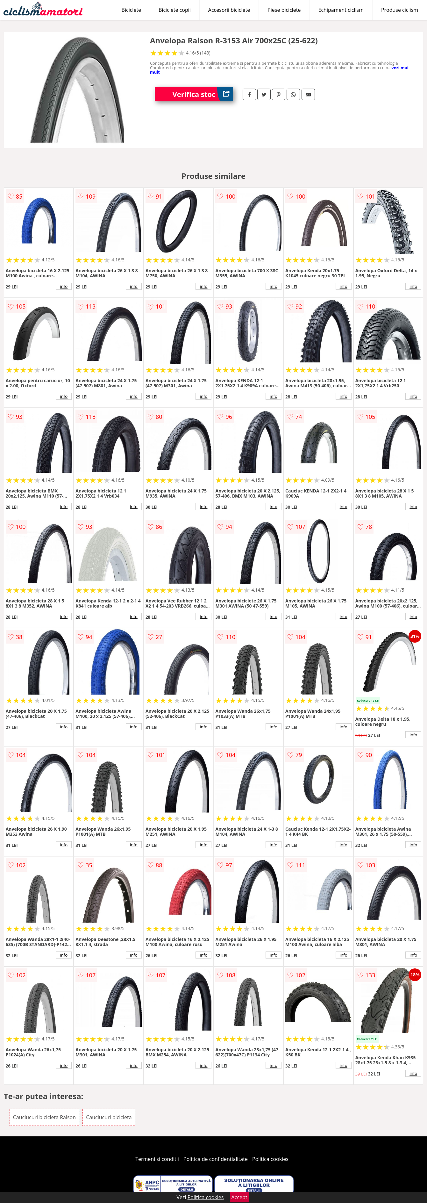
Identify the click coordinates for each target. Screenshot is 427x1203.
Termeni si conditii (157, 1159)
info (64, 286)
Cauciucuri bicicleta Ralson (44, 1117)
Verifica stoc (202, 94)
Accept (239, 1197)
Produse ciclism (399, 9)
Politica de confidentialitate (215, 1159)
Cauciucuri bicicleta (109, 1117)
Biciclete (131, 9)
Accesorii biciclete (229, 9)
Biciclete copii (175, 9)
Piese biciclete (284, 9)
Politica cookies (270, 1159)
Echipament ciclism (341, 9)
